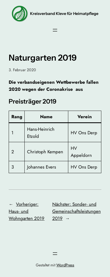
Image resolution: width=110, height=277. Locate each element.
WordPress (65, 265)
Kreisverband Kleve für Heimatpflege (64, 13)
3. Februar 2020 (22, 70)
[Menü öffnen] (55, 30)
